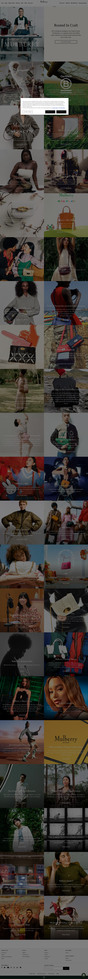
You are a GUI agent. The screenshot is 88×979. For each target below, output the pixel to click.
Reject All (50, 111)
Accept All (61, 111)
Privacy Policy (62, 107)
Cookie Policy (55, 107)
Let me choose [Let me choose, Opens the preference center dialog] (27, 111)
